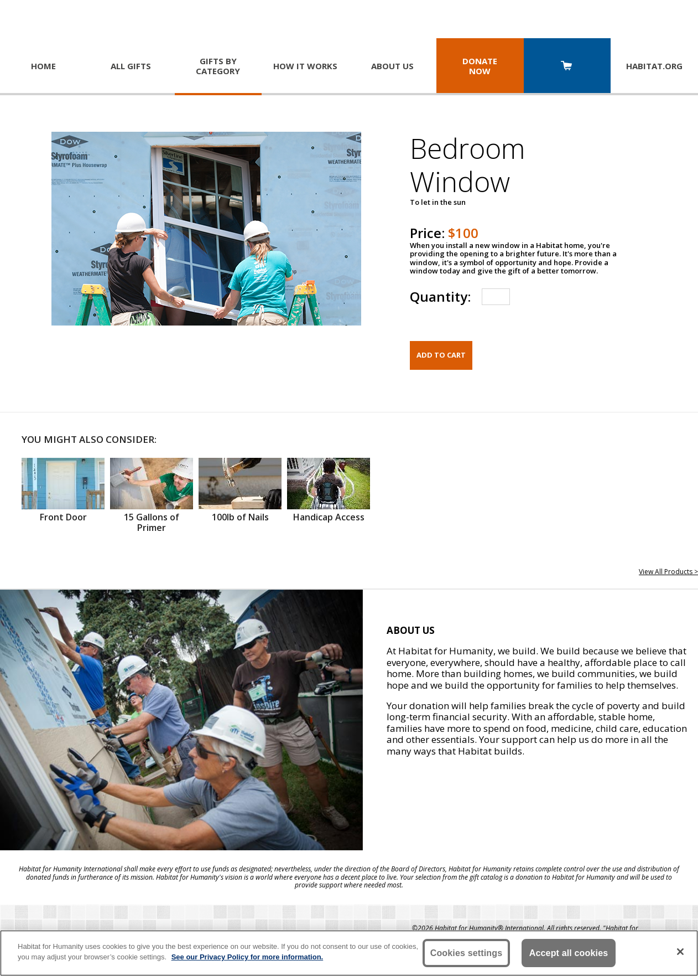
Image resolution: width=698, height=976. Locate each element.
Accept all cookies (568, 953)
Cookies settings (466, 953)
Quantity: (440, 296)
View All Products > (668, 571)
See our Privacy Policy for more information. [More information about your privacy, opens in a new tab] (247, 957)
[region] (349, 953)
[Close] (680, 951)
